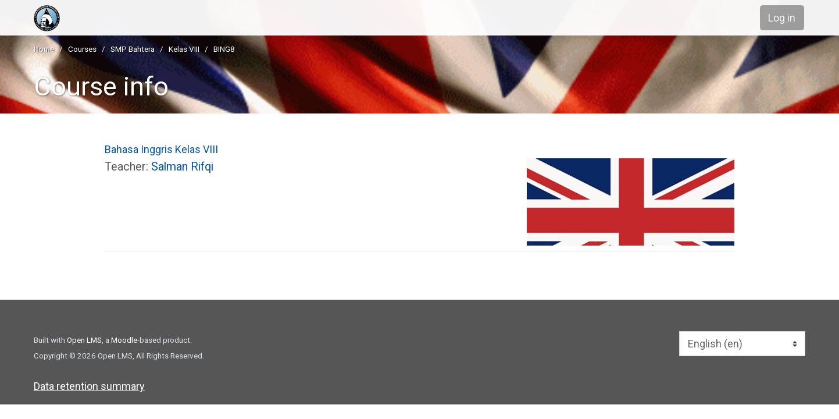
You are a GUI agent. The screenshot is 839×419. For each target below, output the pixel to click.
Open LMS (84, 340)
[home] (111, 18)
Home (44, 49)
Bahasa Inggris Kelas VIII (161, 149)
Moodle (124, 340)
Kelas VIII (184, 49)
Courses (82, 49)
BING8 (224, 49)
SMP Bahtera (132, 49)
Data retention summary (89, 386)
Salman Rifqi (182, 166)
